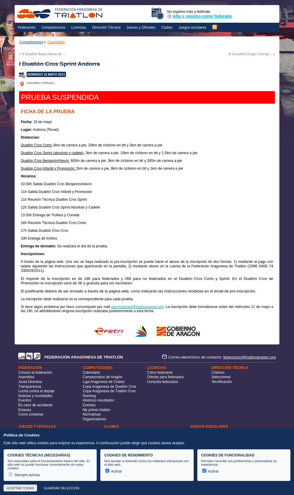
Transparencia (29, 386)
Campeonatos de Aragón (102, 377)
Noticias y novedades (35, 396)
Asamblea (26, 377)
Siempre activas (24, 475)
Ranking (89, 396)
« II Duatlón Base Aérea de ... (42, 54)
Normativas (92, 414)
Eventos (24, 400)
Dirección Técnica (106, 27)
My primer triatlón (96, 410)
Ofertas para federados (165, 377)
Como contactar (31, 414)
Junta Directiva (30, 382)
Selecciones (221, 377)
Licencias (78, 27)
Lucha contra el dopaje (36, 391)
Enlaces (24, 410)
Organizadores (94, 419)
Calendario (56, 42)
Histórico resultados (98, 400)
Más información (104, 488)
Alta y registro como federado (199, 16)
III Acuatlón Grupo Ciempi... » (251, 54)
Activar (113, 471)
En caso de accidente (35, 405)
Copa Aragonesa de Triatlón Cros (109, 391)
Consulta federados (162, 382)
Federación (27, 27)
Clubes (167, 27)
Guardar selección (61, 488)
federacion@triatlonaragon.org (249, 357)
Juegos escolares (192, 27)
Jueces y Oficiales (141, 27)
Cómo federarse (160, 372)
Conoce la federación (35, 372)
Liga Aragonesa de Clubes (104, 382)
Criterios (218, 372)
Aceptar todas (20, 488)
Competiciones (53, 27)
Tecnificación (221, 382)
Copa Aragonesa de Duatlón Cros (109, 386)
